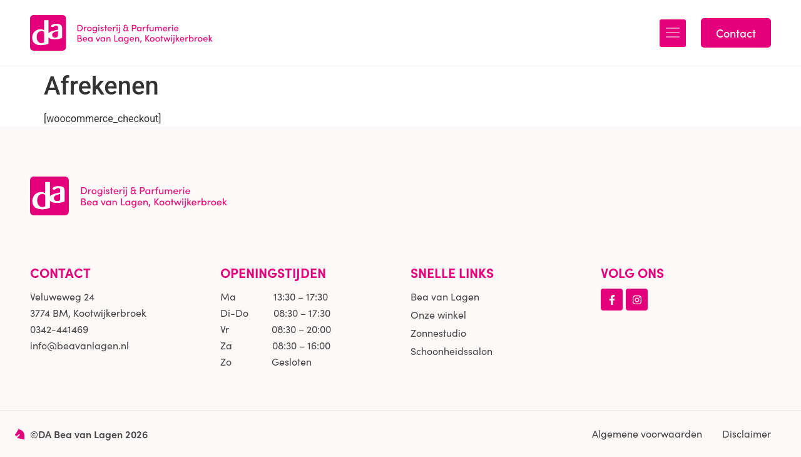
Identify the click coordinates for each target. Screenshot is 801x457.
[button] (673, 33)
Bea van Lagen (445, 296)
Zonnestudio (438, 332)
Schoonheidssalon (451, 350)
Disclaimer (746, 433)
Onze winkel (438, 314)
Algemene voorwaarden (647, 433)
